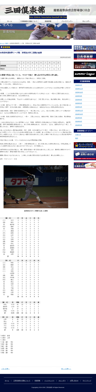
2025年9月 (78, 96)
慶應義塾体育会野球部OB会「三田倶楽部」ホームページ (18, 2)
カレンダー (62, 380)
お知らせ (78, 134)
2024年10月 (79, 114)
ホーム (2, 43)
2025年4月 (78, 107)
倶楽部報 (37, 380)
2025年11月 (79, 89)
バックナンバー (49, 380)
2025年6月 (78, 99)
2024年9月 (78, 118)
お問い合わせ (74, 380)
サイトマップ (87, 380)
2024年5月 (78, 125)
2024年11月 (79, 110)
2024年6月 (78, 121)
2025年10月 (79, 92)
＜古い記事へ (5, 369)
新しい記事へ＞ (66, 369)
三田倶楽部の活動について (21, 380)
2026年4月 (78, 85)
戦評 (6, 43)
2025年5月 (78, 103)
